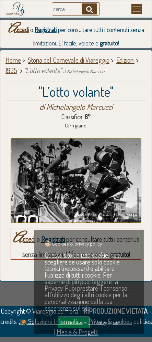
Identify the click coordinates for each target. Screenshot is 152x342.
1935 (11, 70)
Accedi (18, 29)
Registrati (46, 29)
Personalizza (107, 322)
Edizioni (125, 59)
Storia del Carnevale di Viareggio (68, 59)
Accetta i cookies (73, 322)
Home (13, 59)
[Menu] (136, 9)
